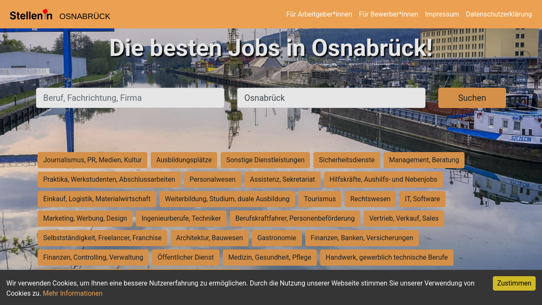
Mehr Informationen (72, 293)
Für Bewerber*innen (388, 14)
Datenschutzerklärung (499, 14)
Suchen (472, 98)
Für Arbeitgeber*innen (319, 14)
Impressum (442, 14)
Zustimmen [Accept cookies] (514, 283)
